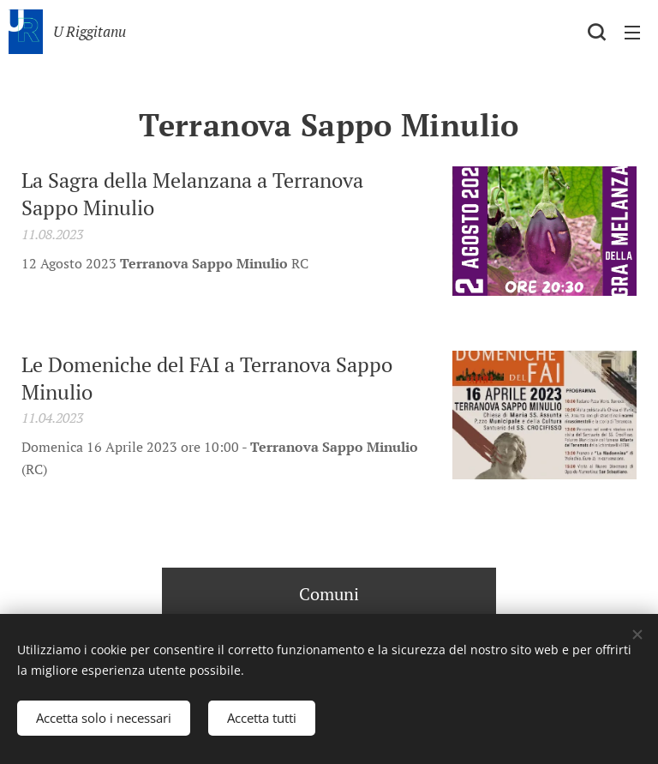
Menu (632, 32)
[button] (596, 31)
